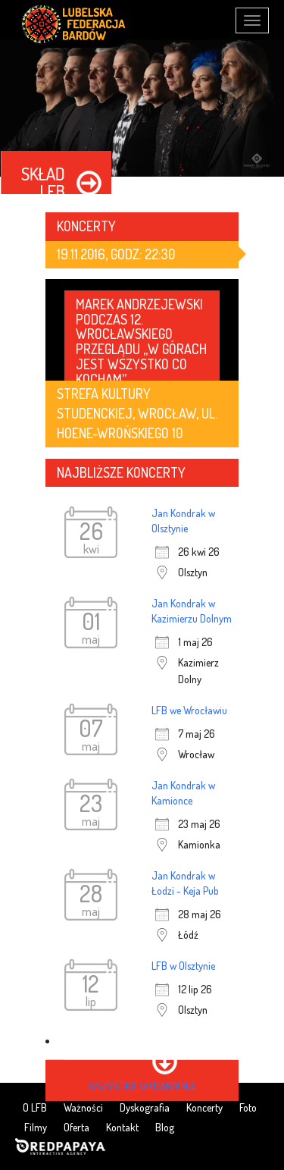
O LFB (35, 1107)
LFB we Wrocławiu (189, 710)
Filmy (35, 1127)
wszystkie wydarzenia (142, 1086)
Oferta (76, 1127)
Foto (248, 1107)
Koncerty (204, 1107)
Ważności (83, 1107)
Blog (164, 1127)
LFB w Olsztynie (183, 965)
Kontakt (122, 1127)
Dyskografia (145, 1107)
